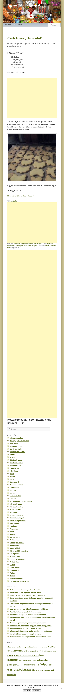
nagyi (47, 245)
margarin (34, 245)
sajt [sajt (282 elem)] (18, 665)
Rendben (27, 690)
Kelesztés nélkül (16, 485)
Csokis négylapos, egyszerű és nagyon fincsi (28, 623)
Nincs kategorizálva (17, 521)
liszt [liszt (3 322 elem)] (42, 655)
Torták (12, 565)
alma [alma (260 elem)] (9, 647)
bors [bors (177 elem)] (20, 647)
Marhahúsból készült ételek (21, 501)
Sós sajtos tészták (17, 543)
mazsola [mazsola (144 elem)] (21, 660)
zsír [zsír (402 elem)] (53, 670)
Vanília (12, 576)
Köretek (13, 490)
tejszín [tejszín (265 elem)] (16, 670)
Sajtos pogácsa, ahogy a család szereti (25, 628)
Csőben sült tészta (17, 452)
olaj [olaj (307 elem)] (38, 660)
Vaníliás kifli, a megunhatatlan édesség (25, 612)
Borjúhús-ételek (16, 449)
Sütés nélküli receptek (19, 551)
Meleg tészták (15, 509)
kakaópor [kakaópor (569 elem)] (12, 655)
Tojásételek (14, 562)
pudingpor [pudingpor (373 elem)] (12, 665)
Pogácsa (13, 526)
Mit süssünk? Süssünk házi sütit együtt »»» (22, 196)
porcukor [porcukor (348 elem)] (44, 660)
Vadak (12, 573)
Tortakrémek (15, 567)
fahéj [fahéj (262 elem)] (25, 651)
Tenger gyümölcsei (17, 559)
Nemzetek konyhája (17, 518)
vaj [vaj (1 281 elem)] (33, 669)
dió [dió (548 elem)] (9, 651)
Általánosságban (16, 438)
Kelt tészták (14, 487)
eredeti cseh (11, 245)
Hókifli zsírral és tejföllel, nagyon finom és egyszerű (30, 626)
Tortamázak (14, 570)
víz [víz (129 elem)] (36, 670)
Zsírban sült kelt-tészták (19, 581)
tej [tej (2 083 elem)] (50, 664)
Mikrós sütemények (17, 515)
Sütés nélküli (15, 548)
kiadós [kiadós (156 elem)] (19, 656)
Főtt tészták (14, 468)
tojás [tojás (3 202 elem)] (23, 669)
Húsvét (12, 477)
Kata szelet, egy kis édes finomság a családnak (29, 609)
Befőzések (14, 443)
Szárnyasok (14, 554)
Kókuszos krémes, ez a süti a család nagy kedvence (31, 631)
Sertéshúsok (15, 540)
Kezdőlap (8, 25)
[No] (61, 688)
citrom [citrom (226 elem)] (38, 647)
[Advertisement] (32, 98)
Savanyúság (14, 537)
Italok (12, 479)
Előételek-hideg (16, 460)
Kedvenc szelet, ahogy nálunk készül (25, 590)
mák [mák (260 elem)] (31, 660)
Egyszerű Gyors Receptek (24, 5)
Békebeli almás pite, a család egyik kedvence (28, 614)
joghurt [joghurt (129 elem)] (53, 651)
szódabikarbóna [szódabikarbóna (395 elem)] (27, 665)
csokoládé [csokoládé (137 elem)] (44, 647)
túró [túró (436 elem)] (29, 670)
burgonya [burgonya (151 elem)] (26, 647)
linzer (25, 245)
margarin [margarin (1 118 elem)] (12, 659)
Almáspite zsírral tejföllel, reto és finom (25, 592)
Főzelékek (14, 471)
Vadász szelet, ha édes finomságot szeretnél (27, 595)
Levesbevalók (15, 496)
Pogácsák (14, 529)
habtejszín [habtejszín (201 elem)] (47, 651)
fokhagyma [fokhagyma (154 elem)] (31, 651)
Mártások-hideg (16, 504)
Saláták (13, 534)
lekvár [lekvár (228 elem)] (36, 656)
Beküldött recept (19, 243)
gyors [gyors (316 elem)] (40, 651)
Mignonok (14, 512)
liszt (29, 245)
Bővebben (36, 690)
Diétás (12, 454)
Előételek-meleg (16, 463)
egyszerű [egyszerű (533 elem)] (18, 651)
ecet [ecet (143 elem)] (12, 651)
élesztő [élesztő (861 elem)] (11, 674)
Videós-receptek (16, 578)
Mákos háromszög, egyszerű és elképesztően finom (30, 637)
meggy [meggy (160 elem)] (26, 660)
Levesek (13, 499)
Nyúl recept (14, 523)
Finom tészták (15, 465)
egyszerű (50, 243)
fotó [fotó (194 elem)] (36, 651)
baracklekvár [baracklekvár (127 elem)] (15, 647)
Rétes (12, 532)
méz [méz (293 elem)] (34, 660)
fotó (17, 245)
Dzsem (12, 457)
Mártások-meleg (16, 507)
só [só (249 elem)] (37, 665)
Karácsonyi (29, 243)
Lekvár (12, 493)
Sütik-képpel (18, 25)
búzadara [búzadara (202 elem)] (32, 647)
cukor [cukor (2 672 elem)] (52, 646)
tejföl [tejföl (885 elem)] (10, 669)
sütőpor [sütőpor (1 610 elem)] (43, 664)
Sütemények (37, 243)
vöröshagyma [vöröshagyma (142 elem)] (42, 670)
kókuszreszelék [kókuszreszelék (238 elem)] (28, 656)
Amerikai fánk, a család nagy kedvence (25, 634)
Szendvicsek (15, 556)
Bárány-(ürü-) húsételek (19, 441)
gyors (21, 245)
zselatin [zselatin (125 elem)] (48, 670)
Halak (12, 474)
